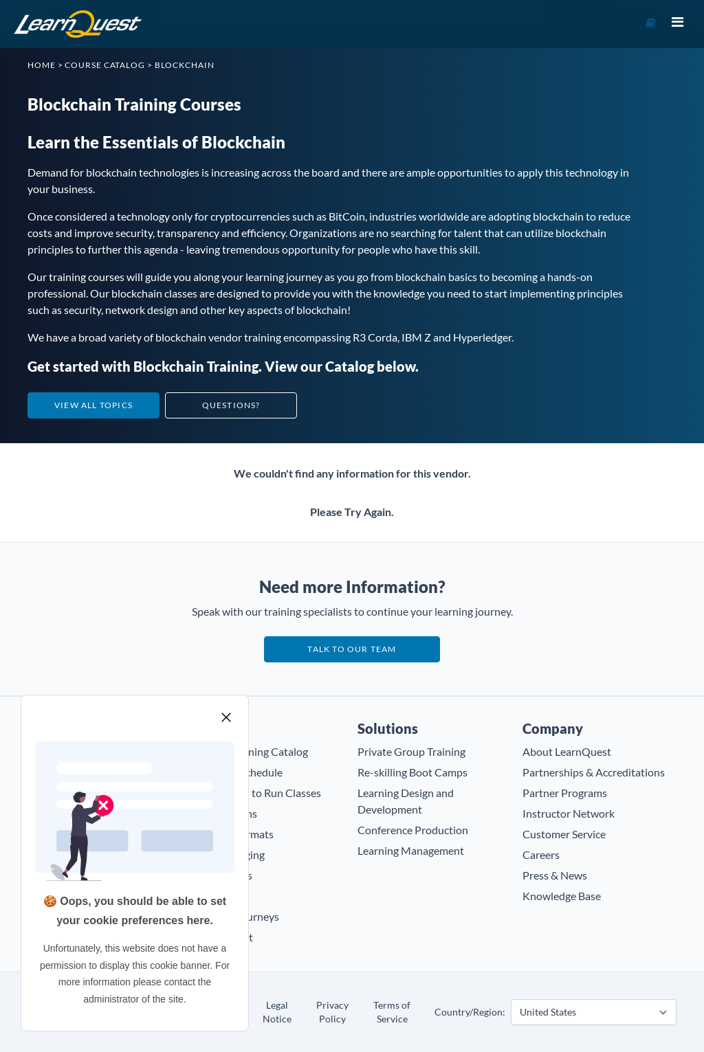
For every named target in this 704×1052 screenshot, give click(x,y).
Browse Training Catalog (250, 751)
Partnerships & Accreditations (593, 772)
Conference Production (413, 829)
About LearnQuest (566, 751)
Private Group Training (411, 751)
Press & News (554, 875)
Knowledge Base (561, 895)
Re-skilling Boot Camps (413, 772)
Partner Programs (564, 792)
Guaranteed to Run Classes (256, 792)
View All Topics (93, 405)
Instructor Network (568, 813)
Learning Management (411, 850)
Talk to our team (351, 649)
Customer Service (564, 833)
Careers (541, 854)
